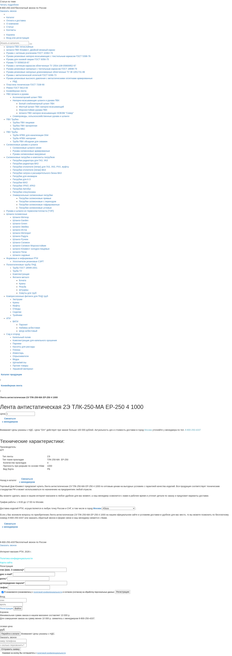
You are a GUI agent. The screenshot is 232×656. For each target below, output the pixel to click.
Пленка (16, 350)
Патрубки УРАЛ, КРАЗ (24, 185)
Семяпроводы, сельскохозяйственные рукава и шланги (41, 116)
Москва (97, 508)
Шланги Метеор (21, 217)
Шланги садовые (21, 255)
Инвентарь (18, 353)
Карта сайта (6, 562)
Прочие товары (20, 365)
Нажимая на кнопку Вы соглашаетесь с (34, 653)
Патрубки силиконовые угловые (35, 208)
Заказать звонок (8, 11)
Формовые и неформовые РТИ (22, 258)
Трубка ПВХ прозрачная (25, 125)
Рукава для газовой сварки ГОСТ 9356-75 (27, 59)
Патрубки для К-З (22, 179)
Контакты (11, 30)
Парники (17, 343)
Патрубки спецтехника (24, 192)
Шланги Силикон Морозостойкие (29, 245)
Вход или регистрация (17, 38)
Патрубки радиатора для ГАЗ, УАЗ (30, 160)
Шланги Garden (20, 220)
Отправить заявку (10, 649)
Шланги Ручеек (20, 239)
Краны (22, 283)
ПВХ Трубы (12, 132)
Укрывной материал (23, 369)
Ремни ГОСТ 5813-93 (17, 88)
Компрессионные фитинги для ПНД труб (27, 296)
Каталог (10, 17)
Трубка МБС (19, 129)
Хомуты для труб (27, 293)
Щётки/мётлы (19, 362)
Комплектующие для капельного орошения (35, 340)
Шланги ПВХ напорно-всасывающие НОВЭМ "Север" (46, 113)
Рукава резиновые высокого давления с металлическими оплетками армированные (49, 78)
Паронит (23, 324)
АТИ (8, 318)
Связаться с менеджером (10, 420)
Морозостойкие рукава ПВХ (33, 110)
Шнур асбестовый (28, 331)
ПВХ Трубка (12, 119)
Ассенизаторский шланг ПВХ (27, 97)
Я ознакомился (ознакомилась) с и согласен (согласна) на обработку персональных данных (58, 592)
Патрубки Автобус (22, 189)
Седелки (17, 312)
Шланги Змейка (21, 226)
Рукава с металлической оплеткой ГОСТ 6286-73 (31, 75)
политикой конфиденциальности (47, 592)
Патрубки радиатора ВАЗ (26, 163)
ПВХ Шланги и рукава (17, 94)
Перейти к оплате (10, 633)
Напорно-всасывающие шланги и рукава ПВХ (36, 100)
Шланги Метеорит (22, 233)
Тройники (17, 315)
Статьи (9, 27)
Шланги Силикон (21, 242)
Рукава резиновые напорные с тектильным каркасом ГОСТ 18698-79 (41, 69)
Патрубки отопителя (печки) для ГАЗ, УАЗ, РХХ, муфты (41, 166)
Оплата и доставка (16, 20)
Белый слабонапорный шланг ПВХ (36, 103)
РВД (15, 81)
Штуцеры (23, 290)
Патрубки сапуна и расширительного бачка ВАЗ (37, 173)
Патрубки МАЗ (20, 182)
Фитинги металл (21, 277)
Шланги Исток (20, 230)
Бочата (22, 280)
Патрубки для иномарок (25, 176)
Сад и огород (13, 334)
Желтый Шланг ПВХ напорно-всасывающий (41, 106)
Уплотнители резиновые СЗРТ (28, 261)
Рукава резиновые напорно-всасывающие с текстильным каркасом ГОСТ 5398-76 (48, 56)
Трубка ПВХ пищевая (23, 122)
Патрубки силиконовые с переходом (37, 201)
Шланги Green (20, 223)
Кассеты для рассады (24, 346)
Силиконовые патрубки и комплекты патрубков (30, 157)
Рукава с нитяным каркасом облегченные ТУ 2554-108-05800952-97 (41, 65)
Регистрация (6, 608)
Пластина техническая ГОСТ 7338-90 (25, 84)
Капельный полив (22, 337)
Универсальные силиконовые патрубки (33, 195)
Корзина (10, 34)
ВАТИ (15, 321)
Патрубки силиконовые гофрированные (39, 204)
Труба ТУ (17, 271)
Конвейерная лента (16, 91)
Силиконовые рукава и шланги (22, 144)
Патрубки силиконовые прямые (35, 198)
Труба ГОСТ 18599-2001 (25, 268)
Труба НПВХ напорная (24, 138)
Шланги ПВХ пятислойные (19, 46)
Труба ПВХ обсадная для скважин (30, 141)
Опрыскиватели (21, 356)
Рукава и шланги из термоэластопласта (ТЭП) (30, 211)
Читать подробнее (9, 4)
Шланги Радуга (20, 236)
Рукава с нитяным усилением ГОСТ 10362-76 (29, 53)
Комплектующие (21, 274)
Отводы (17, 309)
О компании (12, 23)
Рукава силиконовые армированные (31, 151)
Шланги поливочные (16, 214)
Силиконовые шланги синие (27, 148)
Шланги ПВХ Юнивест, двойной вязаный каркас (30, 50)
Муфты (16, 305)
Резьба (22, 286)
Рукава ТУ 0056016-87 (17, 62)
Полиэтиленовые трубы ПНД (21, 264)
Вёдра (16, 359)
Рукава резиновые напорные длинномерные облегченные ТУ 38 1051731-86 (45, 72)
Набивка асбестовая (29, 328)
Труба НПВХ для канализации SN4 (30, 135)
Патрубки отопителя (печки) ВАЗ (29, 170)
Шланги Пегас (20, 252)
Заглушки (17, 299)
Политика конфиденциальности (16, 558)
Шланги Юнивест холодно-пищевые (31, 249)
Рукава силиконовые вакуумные (29, 154)
